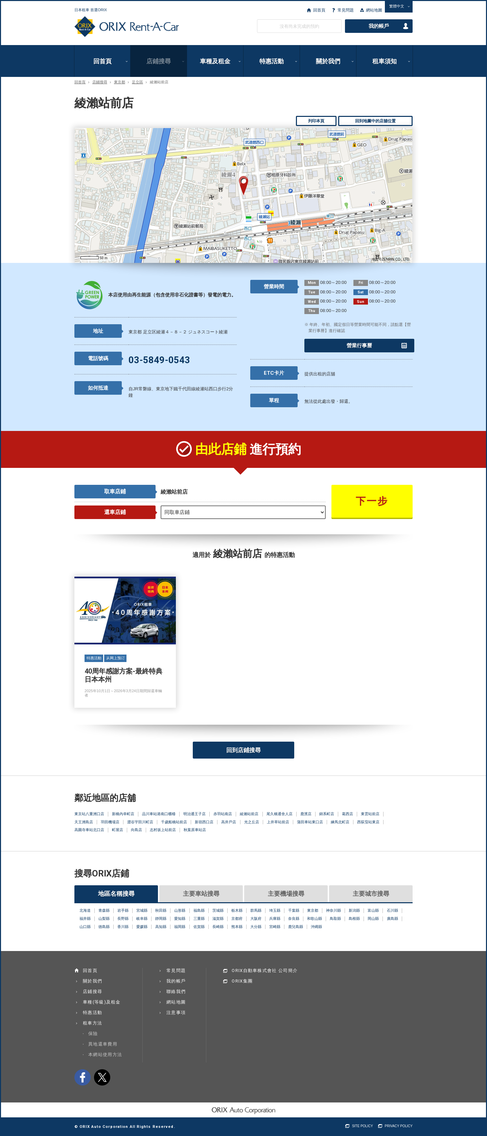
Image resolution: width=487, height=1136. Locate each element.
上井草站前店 (278, 822)
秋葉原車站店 (195, 830)
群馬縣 (255, 910)
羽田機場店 (110, 822)
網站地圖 (374, 10)
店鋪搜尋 (158, 61)
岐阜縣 (141, 918)
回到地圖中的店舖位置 (375, 121)
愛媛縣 (141, 927)
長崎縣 (218, 927)
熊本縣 (236, 927)
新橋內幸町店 (123, 814)
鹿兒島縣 (295, 927)
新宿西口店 (204, 822)
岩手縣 (123, 910)
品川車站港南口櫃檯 (159, 814)
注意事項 (176, 1012)
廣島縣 (392, 918)
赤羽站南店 (222, 814)
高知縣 (160, 927)
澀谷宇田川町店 (140, 822)
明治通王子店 (194, 814)
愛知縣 (179, 918)
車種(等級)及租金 (102, 1002)
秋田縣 (160, 910)
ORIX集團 (242, 981)
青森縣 (104, 910)
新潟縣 (354, 910)
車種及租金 (215, 61)
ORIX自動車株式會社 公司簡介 (265, 970)
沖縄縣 (316, 927)
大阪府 (255, 918)
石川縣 (392, 910)
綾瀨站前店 (249, 814)
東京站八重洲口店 (89, 814)
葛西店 (347, 814)
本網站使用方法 (105, 1054)
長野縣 (123, 918)
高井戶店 (228, 822)
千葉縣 (293, 910)
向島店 (136, 830)
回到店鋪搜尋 (243, 750)
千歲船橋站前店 (174, 822)
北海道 (85, 910)
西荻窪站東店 (368, 822)
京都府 (236, 918)
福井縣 (85, 918)
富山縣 (373, 910)
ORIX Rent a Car (126, 26)
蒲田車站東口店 (310, 822)
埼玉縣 (274, 910)
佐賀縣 (199, 927)
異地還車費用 (102, 1044)
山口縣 (85, 927)
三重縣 (199, 918)
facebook (82, 1077)
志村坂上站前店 (163, 830)
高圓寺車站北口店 (89, 830)
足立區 (137, 82)
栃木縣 (236, 910)
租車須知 (384, 61)
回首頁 (319, 10)
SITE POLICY (362, 1126)
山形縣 (179, 910)
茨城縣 (218, 910)
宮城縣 (141, 910)
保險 (93, 1033)
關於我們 (328, 61)
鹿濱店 (305, 814)
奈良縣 (293, 918)
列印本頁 (316, 121)
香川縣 (123, 927)
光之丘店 (251, 822)
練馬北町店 (340, 822)
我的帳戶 (379, 26)
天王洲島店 (83, 822)
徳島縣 (104, 927)
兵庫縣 (274, 918)
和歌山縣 (314, 918)
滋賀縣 (218, 918)
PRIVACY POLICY (399, 1126)
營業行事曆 (359, 346)
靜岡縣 (160, 918)
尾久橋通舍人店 (279, 814)
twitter (102, 1077)
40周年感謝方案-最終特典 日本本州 (125, 642)
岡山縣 (373, 918)
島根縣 (354, 918)
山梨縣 (104, 918)
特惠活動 (271, 61)
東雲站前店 (370, 814)
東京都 (119, 82)
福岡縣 (179, 927)
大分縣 (255, 927)
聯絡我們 (176, 991)
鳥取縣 (335, 918)
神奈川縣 (333, 910)
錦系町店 (326, 814)
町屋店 (117, 830)
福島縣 (199, 910)
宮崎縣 (274, 927)
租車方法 (92, 1023)
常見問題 (346, 10)
